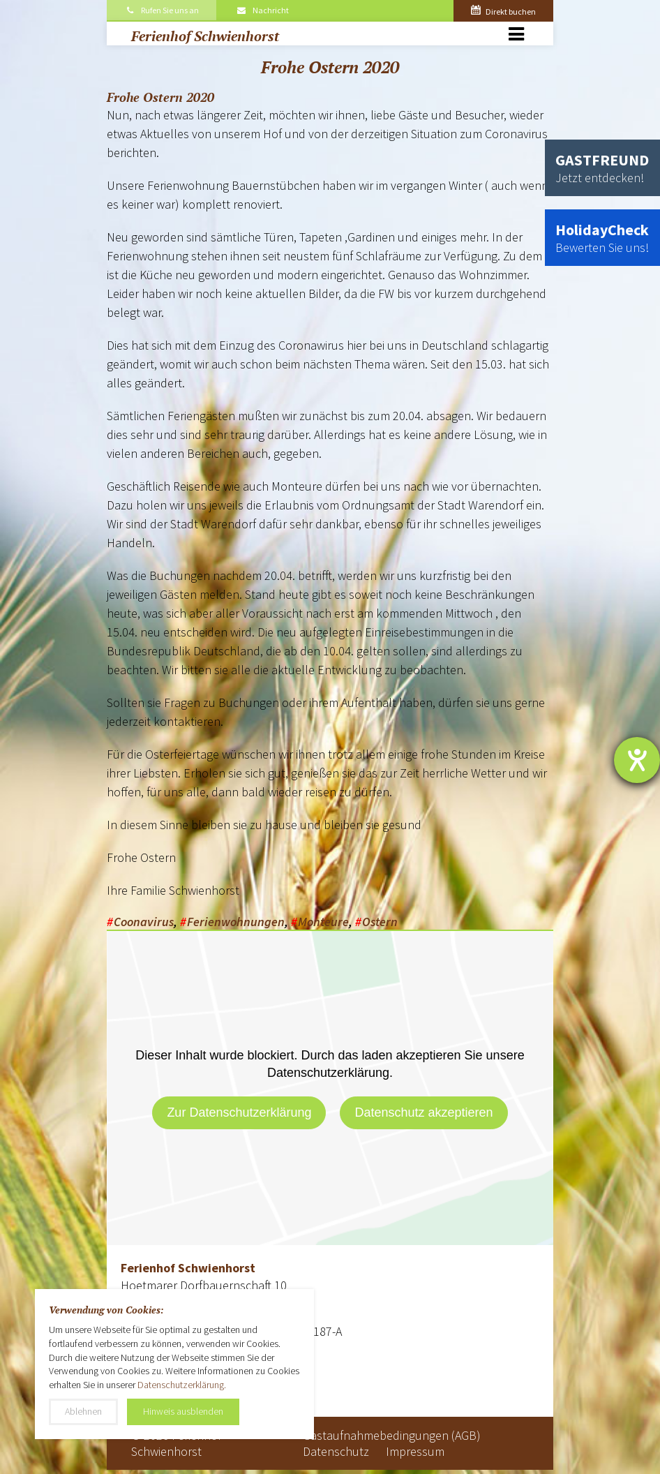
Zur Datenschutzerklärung (239, 1112)
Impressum (415, 1451)
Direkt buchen (503, 11)
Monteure (323, 922)
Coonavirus (144, 922)
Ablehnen (83, 1411)
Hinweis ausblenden (183, 1411)
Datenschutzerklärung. (181, 1384)
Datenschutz (336, 1451)
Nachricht (262, 10)
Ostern (380, 922)
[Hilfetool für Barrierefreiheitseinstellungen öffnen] (637, 760)
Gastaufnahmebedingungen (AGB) (392, 1435)
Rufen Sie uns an (161, 10)
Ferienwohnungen (236, 922)
